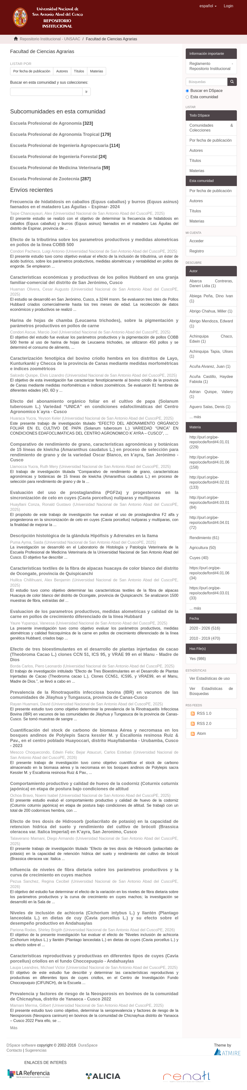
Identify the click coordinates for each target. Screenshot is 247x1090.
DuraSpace (87, 1045)
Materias (96, 71)
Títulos (79, 71)
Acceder (197, 241)
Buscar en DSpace (204, 91)
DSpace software (21, 1045)
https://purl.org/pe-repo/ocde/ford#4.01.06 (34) (209, 573)
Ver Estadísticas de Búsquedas (211, 691)
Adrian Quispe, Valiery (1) (211, 394)
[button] (208, 6)
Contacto (14, 1050)
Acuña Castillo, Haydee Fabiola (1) (211, 379)
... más (195, 417)
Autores (62, 71)
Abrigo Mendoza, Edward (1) (211, 323)
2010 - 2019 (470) (205, 638)
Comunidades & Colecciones (211, 127)
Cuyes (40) (199, 558)
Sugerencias (36, 1050)
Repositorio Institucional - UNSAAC (50, 39)
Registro (197, 251)
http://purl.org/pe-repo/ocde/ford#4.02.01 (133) (209, 482)
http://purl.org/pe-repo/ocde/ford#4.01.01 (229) (209, 442)
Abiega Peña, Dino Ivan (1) (211, 298)
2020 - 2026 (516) (205, 628)
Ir (86, 92)
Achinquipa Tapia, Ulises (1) (211, 354)
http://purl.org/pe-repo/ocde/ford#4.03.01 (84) (209, 502)
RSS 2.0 (201, 724)
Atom (198, 733)
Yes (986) (198, 659)
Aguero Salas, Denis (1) (210, 407)
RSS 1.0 (201, 713)
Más (13, 1028)
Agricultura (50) (203, 548)
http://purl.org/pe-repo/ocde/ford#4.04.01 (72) (209, 522)
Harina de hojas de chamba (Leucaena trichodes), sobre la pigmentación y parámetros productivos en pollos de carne (94, 323)
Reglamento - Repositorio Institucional (211, 66)
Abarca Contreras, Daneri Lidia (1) (211, 283)
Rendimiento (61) (204, 538)
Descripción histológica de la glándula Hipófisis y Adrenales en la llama (84, 535)
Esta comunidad (202, 97)
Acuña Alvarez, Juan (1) (210, 366)
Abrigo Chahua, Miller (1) (211, 311)
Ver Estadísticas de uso (210, 678)
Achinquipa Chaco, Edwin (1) (211, 338)
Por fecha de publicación (31, 71)
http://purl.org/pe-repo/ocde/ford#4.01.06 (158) (209, 462)
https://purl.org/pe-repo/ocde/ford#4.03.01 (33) (209, 593)
